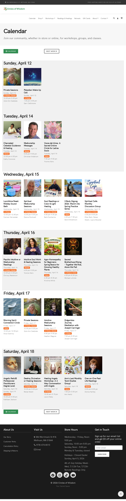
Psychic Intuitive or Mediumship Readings (12, 263)
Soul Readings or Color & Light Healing (51, 205)
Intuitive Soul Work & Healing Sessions (32, 262)
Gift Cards (86, 19)
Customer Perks (11, 442)
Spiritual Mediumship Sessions (29, 205)
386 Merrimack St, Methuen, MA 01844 (20, 2)
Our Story (8, 438)
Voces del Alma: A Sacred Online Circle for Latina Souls (52, 148)
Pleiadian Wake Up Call (32, 92)
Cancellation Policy (12, 447)
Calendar (32, 19)
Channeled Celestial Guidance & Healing (12, 147)
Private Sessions (11, 91)
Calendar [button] (11, 52)
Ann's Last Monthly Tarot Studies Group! (73, 382)
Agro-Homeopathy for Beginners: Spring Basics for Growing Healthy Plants (52, 265)
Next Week (51, 52)
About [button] (95, 19)
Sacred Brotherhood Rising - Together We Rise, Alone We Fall (73, 264)
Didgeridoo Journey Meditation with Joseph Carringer (72, 325)
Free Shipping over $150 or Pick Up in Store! (104, 2)
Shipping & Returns (12, 451)
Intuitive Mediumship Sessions (49, 324)
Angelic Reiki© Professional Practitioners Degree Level (10, 383)
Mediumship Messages (29, 145)
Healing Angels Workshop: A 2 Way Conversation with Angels (52, 383)
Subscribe (104, 455)
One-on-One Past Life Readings (93, 380)
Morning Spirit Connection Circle (12, 322)
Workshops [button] (49, 19)
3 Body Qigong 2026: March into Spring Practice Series (72, 206)
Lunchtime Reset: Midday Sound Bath (11, 205)
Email (39, 450)
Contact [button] (104, 19)
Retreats (77, 19)
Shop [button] (40, 19)
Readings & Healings (64, 19)
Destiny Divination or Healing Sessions (32, 380)
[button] (114, 20)
